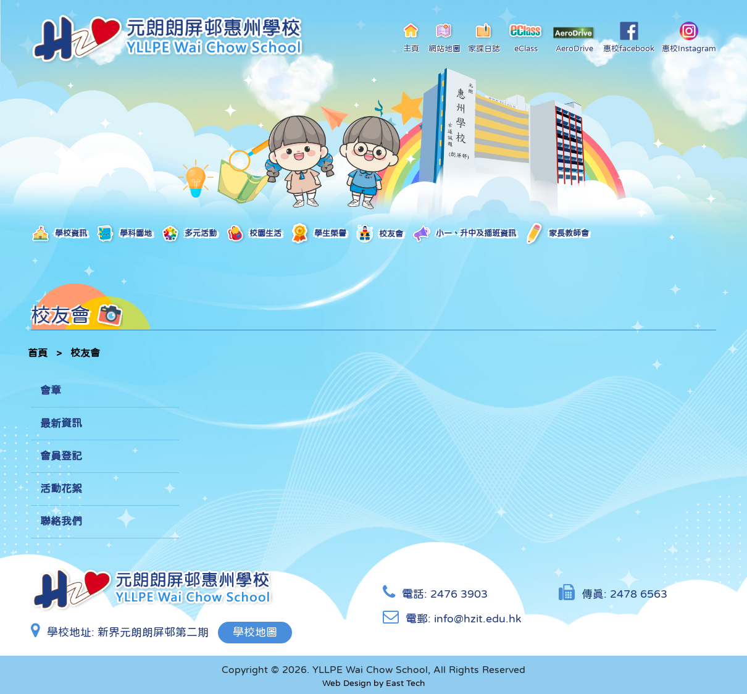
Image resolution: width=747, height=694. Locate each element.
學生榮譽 (318, 233)
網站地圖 (444, 37)
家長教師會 (557, 234)
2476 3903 (459, 594)
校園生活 (253, 234)
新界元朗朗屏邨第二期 (153, 632)
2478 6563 (638, 594)
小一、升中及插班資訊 (464, 234)
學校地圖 (255, 632)
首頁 (38, 352)
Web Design (346, 683)
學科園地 (124, 234)
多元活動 (189, 234)
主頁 (411, 37)
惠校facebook (628, 37)
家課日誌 (484, 37)
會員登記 (61, 456)
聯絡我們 (61, 521)
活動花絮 (61, 488)
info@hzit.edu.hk (478, 618)
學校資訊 (59, 234)
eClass (526, 37)
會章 (50, 390)
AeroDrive (574, 39)
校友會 (379, 234)
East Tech (405, 683)
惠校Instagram (689, 37)
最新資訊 (61, 423)
